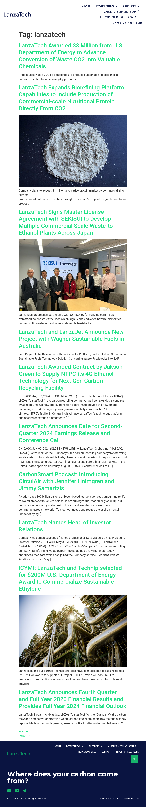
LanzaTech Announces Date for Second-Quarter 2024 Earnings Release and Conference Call (70, 433)
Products (131, 6)
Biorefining (106, 6)
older (24, 731)
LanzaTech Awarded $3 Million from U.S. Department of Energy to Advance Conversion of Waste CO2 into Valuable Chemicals (71, 56)
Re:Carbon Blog (111, 17)
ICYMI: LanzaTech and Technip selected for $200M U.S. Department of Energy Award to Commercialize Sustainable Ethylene (70, 578)
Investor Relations (127, 22)
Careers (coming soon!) (122, 11)
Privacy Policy (109, 798)
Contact (134, 17)
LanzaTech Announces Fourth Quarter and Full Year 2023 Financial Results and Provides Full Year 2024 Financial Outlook (72, 699)
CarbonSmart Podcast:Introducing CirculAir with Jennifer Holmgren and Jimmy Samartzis (66, 481)
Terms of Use (131, 798)
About (86, 6)
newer (24, 735)
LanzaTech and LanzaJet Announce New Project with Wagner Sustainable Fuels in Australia (71, 338)
